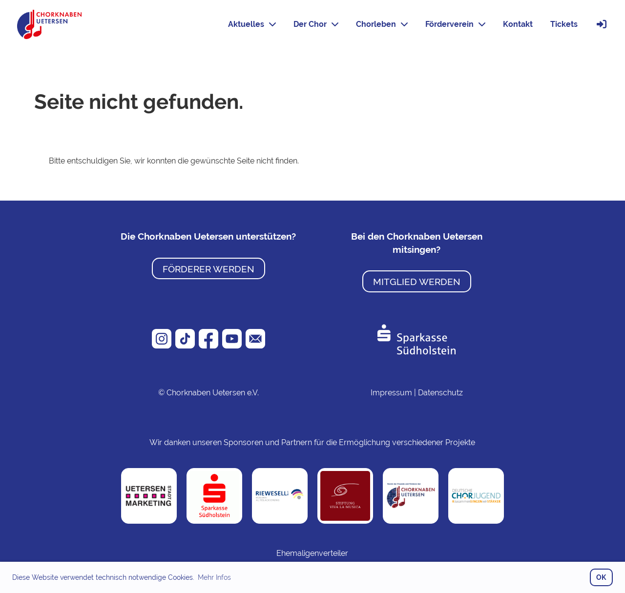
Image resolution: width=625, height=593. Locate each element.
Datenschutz (440, 392)
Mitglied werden (416, 281)
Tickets (564, 24)
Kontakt (518, 24)
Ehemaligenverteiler (312, 553)
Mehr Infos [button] (214, 577)
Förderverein (455, 24)
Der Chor (315, 24)
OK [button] (601, 577)
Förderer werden (208, 269)
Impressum (391, 392)
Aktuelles (252, 24)
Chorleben (382, 24)
